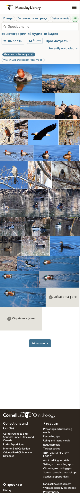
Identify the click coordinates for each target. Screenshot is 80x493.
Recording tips (51, 436)
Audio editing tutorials (56, 460)
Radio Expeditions (13, 444)
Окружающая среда (33, 18)
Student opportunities (56, 476)
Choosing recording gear (58, 468)
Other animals (60, 18)
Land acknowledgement (57, 484)
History (7, 490)
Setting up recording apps (58, 464)
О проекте (12, 485)
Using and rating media (56, 440)
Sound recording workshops (60, 472)
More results (40, 343)
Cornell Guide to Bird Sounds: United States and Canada (18, 437)
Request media (51, 444)
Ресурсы (50, 423)
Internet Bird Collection (16, 448)
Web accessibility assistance (59, 488)
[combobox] (43, 27)
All (75, 18)
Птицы (8, 18)
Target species (51, 448)
